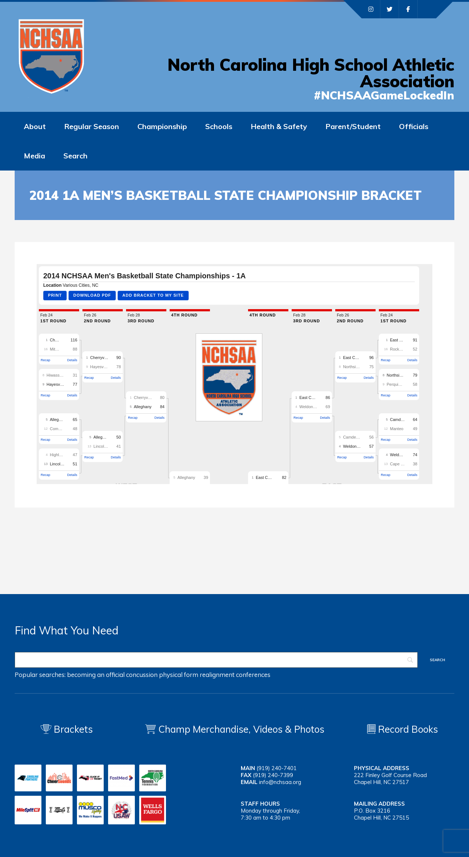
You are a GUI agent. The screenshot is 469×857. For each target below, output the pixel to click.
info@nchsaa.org (280, 782)
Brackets (67, 729)
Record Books (402, 729)
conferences (253, 674)
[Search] (216, 660)
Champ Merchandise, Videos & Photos (241, 729)
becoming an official (96, 674)
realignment (217, 674)
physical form (178, 674)
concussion (142, 674)
